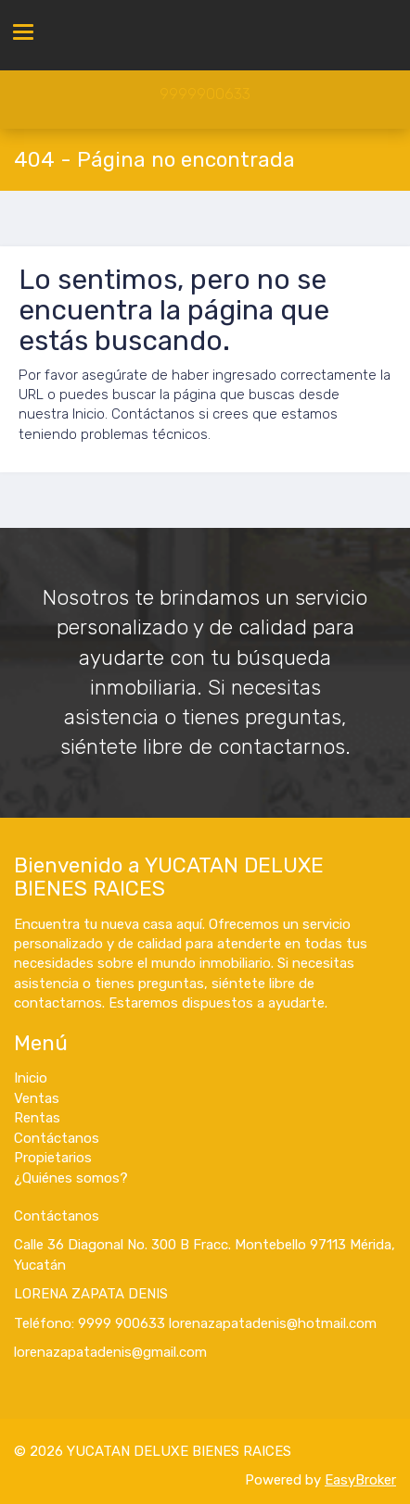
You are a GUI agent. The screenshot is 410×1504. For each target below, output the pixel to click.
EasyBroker (360, 1480)
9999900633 (205, 94)
